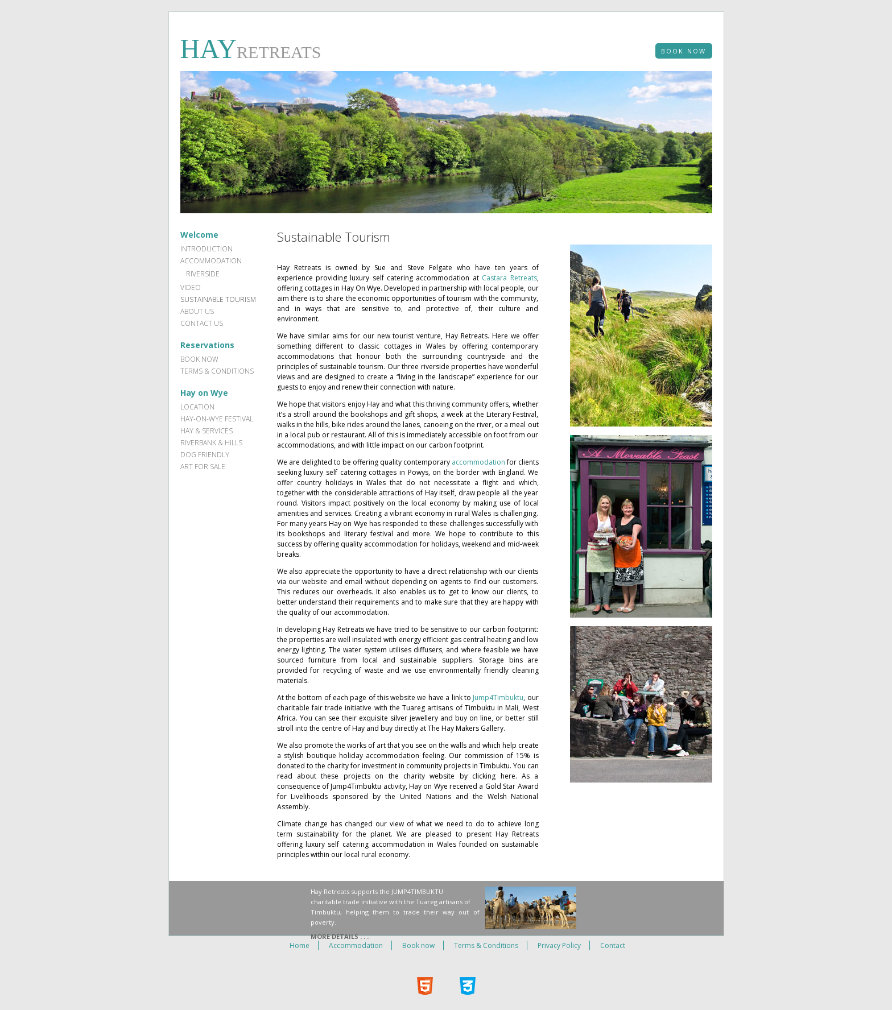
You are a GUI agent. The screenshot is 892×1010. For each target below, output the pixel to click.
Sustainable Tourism (218, 299)
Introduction (206, 249)
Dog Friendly (204, 455)
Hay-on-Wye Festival (216, 419)
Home (299, 945)
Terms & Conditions (217, 371)
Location (197, 407)
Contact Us (201, 323)
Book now (199, 359)
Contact (612, 945)
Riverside (203, 274)
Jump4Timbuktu (498, 697)
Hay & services (206, 431)
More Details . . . (340, 936)
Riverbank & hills (211, 443)
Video (190, 287)
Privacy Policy (559, 945)
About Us (197, 311)
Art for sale (202, 466)
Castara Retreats (509, 278)
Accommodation (211, 261)
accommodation (478, 462)
